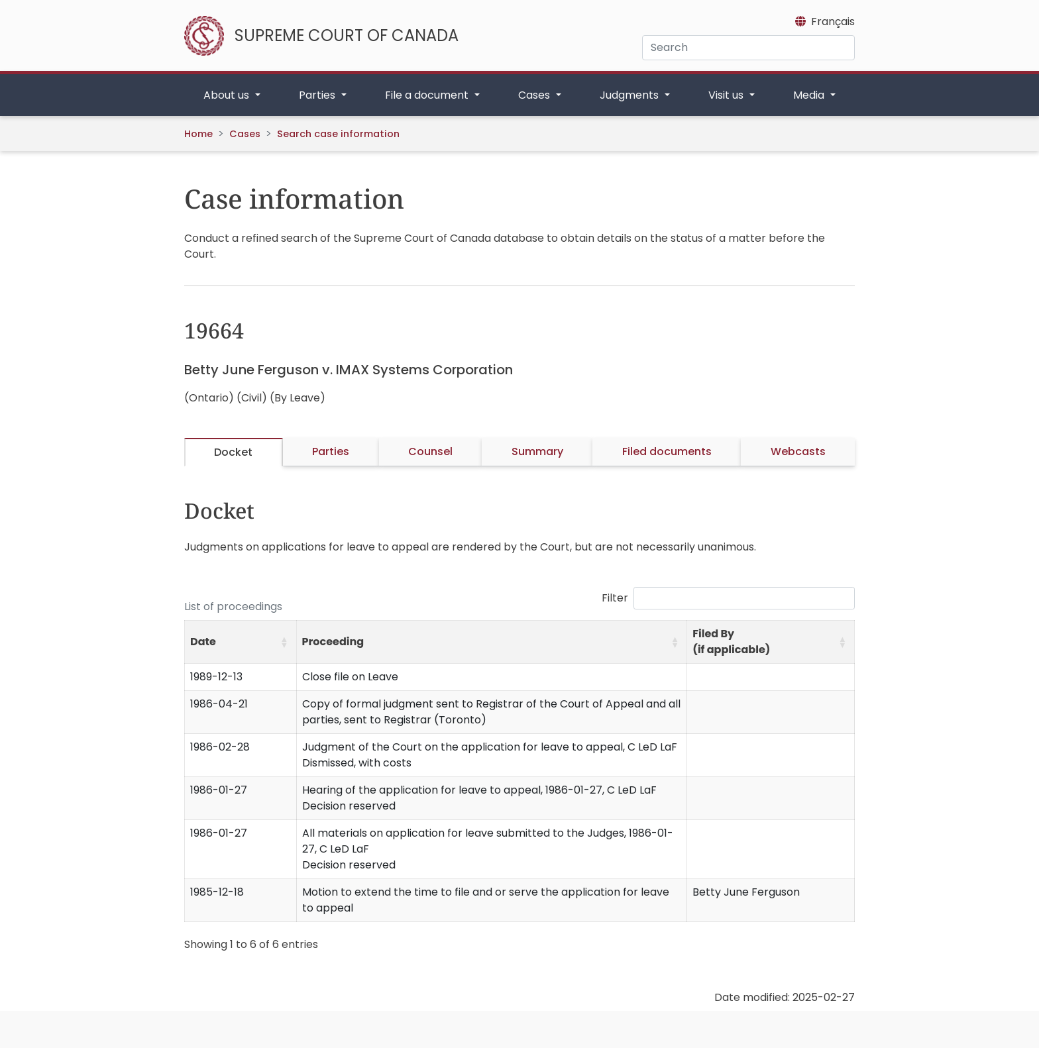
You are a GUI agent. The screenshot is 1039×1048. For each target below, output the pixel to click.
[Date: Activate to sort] (241, 642)
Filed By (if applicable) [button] (731, 641)
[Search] (748, 47)
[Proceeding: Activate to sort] (491, 642)
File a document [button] (428, 95)
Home (198, 133)
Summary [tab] (537, 451)
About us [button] (227, 95)
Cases (244, 133)
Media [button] (810, 95)
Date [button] (203, 641)
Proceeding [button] (333, 641)
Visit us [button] (727, 95)
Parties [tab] (330, 451)
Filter (615, 597)
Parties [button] (318, 95)
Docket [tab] (233, 452)
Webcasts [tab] (798, 451)
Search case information (338, 133)
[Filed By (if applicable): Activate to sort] (771, 642)
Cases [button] (535, 95)
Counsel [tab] (430, 451)
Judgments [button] (630, 95)
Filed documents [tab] (667, 451)
